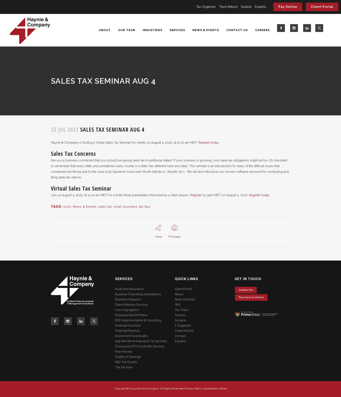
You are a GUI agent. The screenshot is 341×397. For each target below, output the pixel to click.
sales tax (105, 206)
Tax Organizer (206, 6)
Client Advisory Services (131, 304)
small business (125, 206)
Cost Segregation (127, 310)
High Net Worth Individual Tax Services (141, 341)
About (179, 294)
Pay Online (287, 6)
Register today (208, 142)
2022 (67, 206)
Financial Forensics (128, 325)
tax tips (144, 206)
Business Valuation (128, 299)
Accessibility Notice (215, 388)
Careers (180, 315)
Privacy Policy (193, 388)
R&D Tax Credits (126, 362)
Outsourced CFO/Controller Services (140, 346)
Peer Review (123, 351)
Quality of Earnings (128, 357)
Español (260, 6)
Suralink (246, 6)
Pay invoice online (251, 297)
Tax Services (123, 367)
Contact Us (246, 290)
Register (196, 195)
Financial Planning (127, 330)
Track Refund (228, 6)
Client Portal (322, 6)
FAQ (178, 304)
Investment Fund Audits (131, 336)
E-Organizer (183, 325)
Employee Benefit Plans (131, 315)
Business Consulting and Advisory (138, 294)
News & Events (85, 206)
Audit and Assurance (129, 289)
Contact (180, 336)
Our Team (182, 310)
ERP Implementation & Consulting (138, 320)
